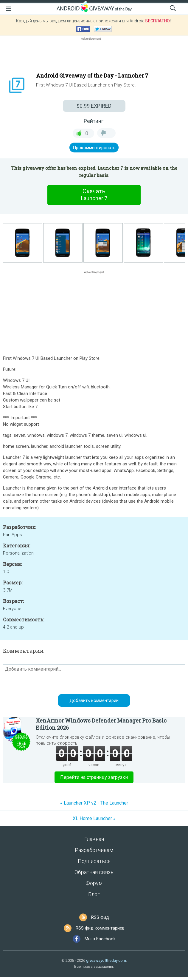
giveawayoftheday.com (106, 960)
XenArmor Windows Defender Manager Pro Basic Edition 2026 (101, 724)
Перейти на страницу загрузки (94, 777)
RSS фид (100, 917)
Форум (94, 883)
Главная (94, 839)
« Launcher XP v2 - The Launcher (94, 803)
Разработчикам (94, 850)
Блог (94, 894)
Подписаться (94, 861)
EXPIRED (94, 106)
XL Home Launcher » (94, 818)
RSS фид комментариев (100, 928)
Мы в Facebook (100, 938)
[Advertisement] (94, 56)
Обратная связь (94, 872)
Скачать (94, 195)
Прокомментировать (94, 147)
